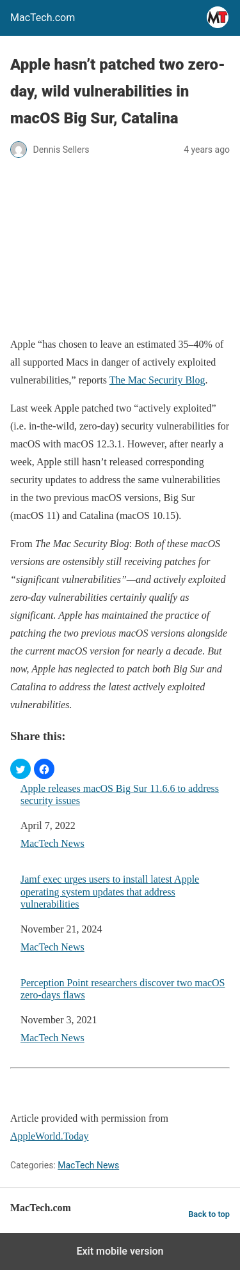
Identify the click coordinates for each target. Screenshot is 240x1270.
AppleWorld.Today (49, 1136)
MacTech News (52, 843)
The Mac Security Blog (157, 380)
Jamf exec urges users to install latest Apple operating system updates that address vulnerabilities (109, 891)
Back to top (209, 1214)
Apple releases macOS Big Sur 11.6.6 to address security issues (119, 794)
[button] (20, 769)
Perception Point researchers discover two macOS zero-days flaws (122, 988)
